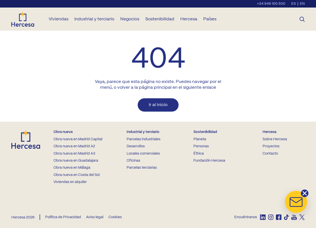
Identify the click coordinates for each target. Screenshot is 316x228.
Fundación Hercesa (209, 160)
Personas (201, 146)
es (293, 4)
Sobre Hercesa (275, 139)
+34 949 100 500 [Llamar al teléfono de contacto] (271, 4)
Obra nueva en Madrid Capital (77, 139)
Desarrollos (136, 146)
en (302, 4)
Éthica (198, 153)
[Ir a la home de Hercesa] (27, 19)
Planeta (199, 139)
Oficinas (133, 160)
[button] (296, 202)
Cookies (115, 217)
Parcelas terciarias (142, 167)
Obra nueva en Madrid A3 (74, 153)
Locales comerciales (143, 153)
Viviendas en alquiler (70, 182)
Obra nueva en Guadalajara (75, 160)
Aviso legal (94, 217)
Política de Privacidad (63, 217)
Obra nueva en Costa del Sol (76, 175)
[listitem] (262, 217)
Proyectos (271, 146)
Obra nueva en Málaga (71, 167)
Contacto (270, 153)
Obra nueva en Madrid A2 (74, 146)
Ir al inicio (158, 105)
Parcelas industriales (143, 139)
